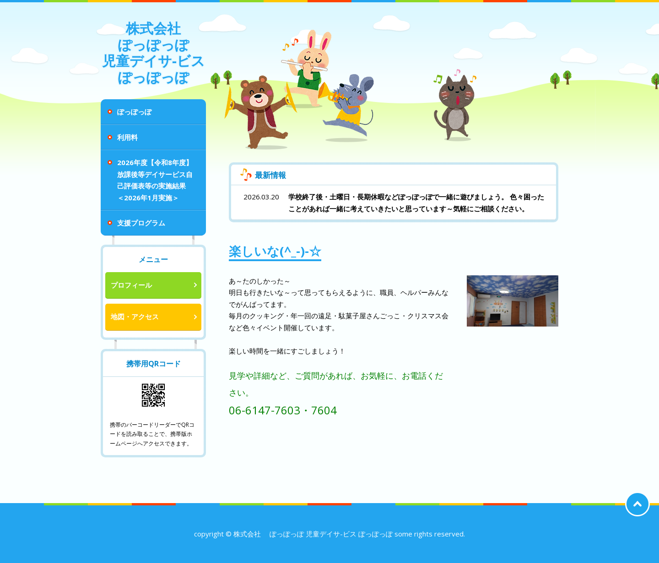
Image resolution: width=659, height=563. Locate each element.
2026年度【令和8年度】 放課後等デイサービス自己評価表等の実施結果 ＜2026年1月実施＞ (155, 180)
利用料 (127, 137)
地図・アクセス (135, 316)
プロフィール (131, 285)
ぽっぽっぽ (134, 111)
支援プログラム (141, 222)
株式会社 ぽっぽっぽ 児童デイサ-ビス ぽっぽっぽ (153, 52)
